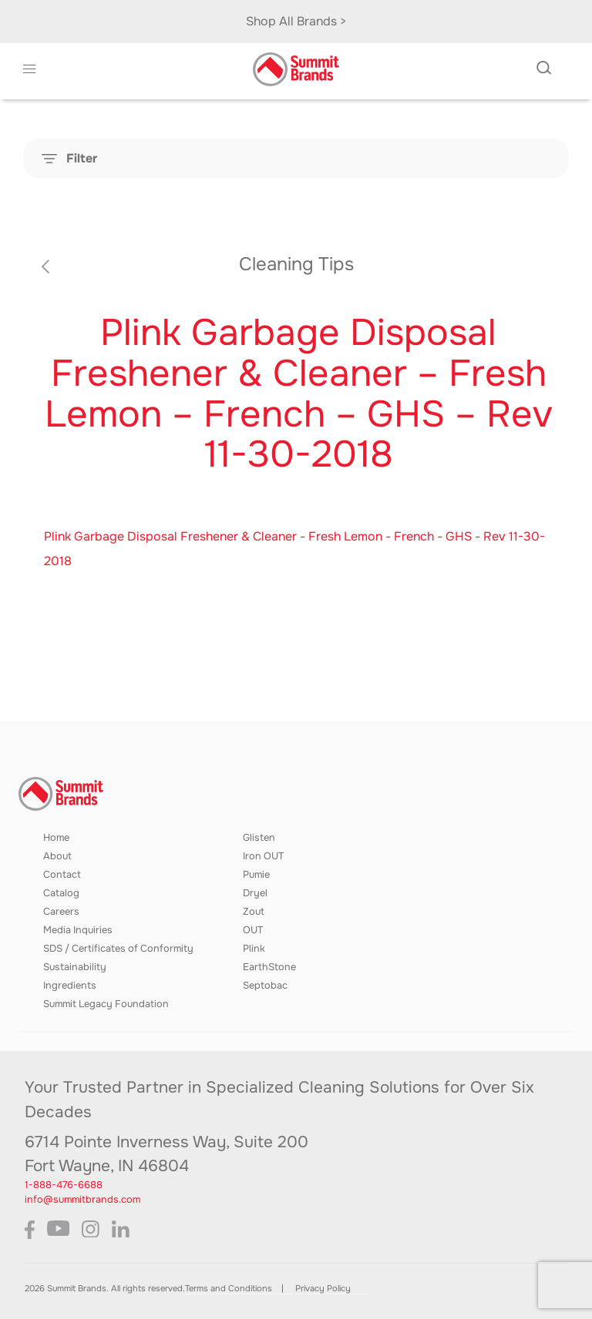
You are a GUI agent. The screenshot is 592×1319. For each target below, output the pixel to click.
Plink (254, 948)
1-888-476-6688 (64, 1185)
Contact (62, 875)
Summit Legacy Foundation (106, 1004)
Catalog (61, 893)
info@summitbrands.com (82, 1199)
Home (56, 838)
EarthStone (269, 967)
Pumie (256, 875)
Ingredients (69, 985)
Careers (61, 912)
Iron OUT (263, 856)
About (57, 856)
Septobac (265, 985)
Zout (253, 912)
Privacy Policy (323, 1288)
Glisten (259, 838)
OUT (253, 930)
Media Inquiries (78, 930)
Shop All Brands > (296, 21)
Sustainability (74, 967)
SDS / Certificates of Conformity (118, 948)
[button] (29, 69)
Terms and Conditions (228, 1288)
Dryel (255, 893)
